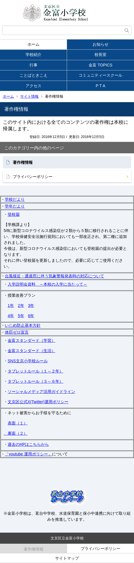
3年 (31, 305)
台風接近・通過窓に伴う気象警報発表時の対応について (54, 276)
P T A (100, 85)
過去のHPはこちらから (28, 444)
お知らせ (100, 44)
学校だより (15, 199)
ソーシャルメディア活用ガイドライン (41, 391)
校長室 (100, 54)
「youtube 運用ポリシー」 (28, 454)
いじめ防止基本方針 (23, 325)
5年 (21, 315)
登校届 (14, 214)
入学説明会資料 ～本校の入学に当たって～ (47, 284)
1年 (11, 305)
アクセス (33, 85)
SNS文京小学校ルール (28, 361)
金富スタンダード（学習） (31, 340)
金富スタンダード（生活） (31, 350)
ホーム (33, 44)
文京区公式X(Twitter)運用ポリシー (38, 401)
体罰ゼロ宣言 (17, 332)
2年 (21, 305)
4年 (11, 315)
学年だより (15, 206)
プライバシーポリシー (33, 176)
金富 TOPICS (100, 65)
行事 (33, 65)
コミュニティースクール (100, 75)
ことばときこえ (33, 75)
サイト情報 (29, 96)
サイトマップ (67, 558)
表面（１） (18, 423)
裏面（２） (16, 433)
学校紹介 (33, 54)
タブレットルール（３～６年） (35, 381)
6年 (31, 315)
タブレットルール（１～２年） (35, 371)
